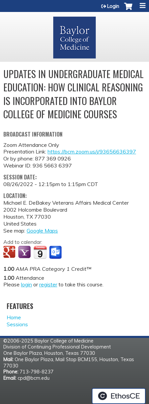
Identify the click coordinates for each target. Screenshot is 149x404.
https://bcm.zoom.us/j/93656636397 (92, 151)
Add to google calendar (10, 252)
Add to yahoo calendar (25, 252)
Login (113, 6)
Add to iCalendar (40, 252)
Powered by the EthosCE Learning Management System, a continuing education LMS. (119, 396)
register (48, 284)
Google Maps (42, 230)
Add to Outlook (56, 252)
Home (14, 317)
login (26, 284)
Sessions (17, 324)
